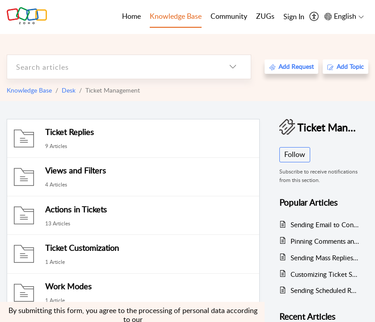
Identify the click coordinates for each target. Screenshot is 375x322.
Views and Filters (75, 170)
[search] (111, 67)
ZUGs (265, 16)
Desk (69, 90)
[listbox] (233, 67)
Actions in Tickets (76, 209)
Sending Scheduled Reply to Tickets (325, 290)
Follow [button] (294, 154)
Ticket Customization (82, 248)
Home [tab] (131, 16)
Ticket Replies (69, 132)
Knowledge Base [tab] (176, 16)
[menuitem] (294, 17)
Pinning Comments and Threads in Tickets (325, 241)
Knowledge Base (29, 90)
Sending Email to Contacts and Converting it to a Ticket (325, 224)
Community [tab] (229, 16)
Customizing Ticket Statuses (325, 274)
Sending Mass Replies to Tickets (325, 257)
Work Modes (68, 286)
